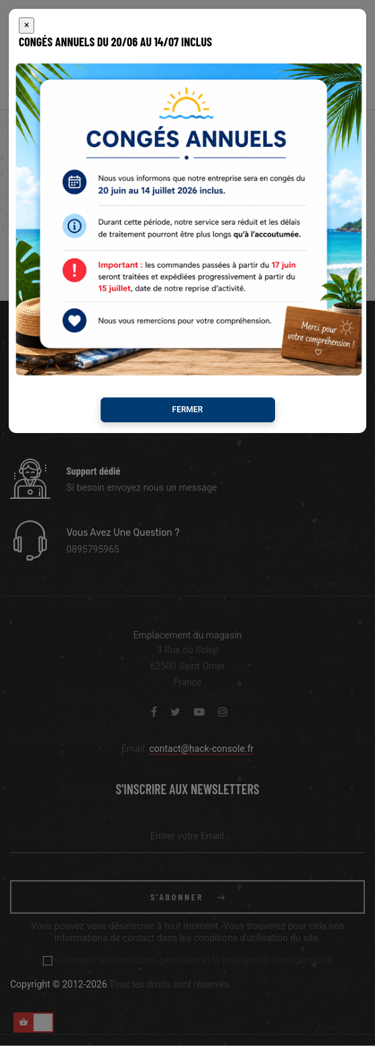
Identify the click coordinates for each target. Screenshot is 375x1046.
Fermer (187, 409)
